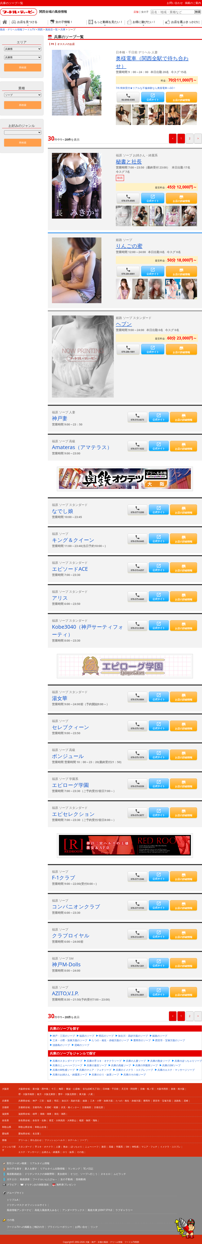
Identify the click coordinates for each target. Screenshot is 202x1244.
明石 (56, 1100)
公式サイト (152, 97)
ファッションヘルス (55, 1140)
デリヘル (22, 1140)
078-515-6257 (137, 568)
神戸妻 (59, 418)
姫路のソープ (159, 1036)
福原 (49, 1100)
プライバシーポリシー (59, 1227)
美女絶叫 (62, 1174)
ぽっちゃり (76, 1146)
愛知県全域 (24, 1133)
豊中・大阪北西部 (67, 1094)
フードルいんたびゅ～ (45, 1179)
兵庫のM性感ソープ (64, 1070)
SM (127, 1146)
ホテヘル (72, 1140)
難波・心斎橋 (73, 1088)
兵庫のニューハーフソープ (67, 1065)
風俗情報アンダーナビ (19, 1210)
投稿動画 (81, 1179)
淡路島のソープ (61, 1045)
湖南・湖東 (45, 1113)
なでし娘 (62, 510)
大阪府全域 (24, 1088)
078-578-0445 (137, 539)
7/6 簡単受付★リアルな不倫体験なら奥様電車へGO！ (146, 88)
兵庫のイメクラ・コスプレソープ (134, 1070)
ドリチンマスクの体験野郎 (39, 1174)
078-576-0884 (137, 697)
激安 (103, 1146)
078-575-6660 (137, 597)
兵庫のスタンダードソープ (67, 1061)
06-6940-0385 (128, 97)
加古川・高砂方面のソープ (133, 1036)
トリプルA (12, 1200)
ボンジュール (68, 755)
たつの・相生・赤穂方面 (128, 1100)
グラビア (12, 1184)
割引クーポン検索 (17, 1163)
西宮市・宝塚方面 (162, 1100)
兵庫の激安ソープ (97, 1065)
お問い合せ (81, 1227)
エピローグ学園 (70, 784)
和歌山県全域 (25, 1126)
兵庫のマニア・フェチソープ (95, 1070)
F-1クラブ (63, 877)
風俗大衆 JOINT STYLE (100, 1210)
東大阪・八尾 (86, 1094)
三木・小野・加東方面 (101, 1100)
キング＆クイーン (73, 539)
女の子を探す (14, 1168)
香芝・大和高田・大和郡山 (62, 1120)
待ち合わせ (36, 1140)
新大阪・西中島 (40, 1088)
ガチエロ (12, 1179)
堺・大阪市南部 (26, 1094)
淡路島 (177, 1100)
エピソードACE (70, 568)
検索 (198, 11)
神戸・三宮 (38, 1100)
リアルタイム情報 (39, 1163)
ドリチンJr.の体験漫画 (37, 1184)
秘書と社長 (129, 161)
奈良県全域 (24, 1120)
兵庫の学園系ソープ (146, 1065)
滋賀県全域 (24, 1113)
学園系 (119, 1146)
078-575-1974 (137, 755)
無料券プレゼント (66, 1184)
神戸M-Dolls (66, 964)
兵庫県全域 (24, 1100)
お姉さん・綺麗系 (51, 1151)
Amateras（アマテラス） (82, 447)
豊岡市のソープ (142, 1040)
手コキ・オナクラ (44, 1146)
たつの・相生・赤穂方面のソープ (110, 1040)
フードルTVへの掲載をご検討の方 (25, 1227)
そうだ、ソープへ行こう (83, 1174)
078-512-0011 (137, 934)
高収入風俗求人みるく (47, 1210)
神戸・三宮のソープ (64, 1036)
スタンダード (25, 1146)
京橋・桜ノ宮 (147, 1088)
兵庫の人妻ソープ (136, 1061)
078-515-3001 (137, 992)
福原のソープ (86, 1036)
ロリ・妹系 (68, 1151)
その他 (80, 1151)
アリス (60, 597)
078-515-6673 (137, 417)
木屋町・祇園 (51, 1107)
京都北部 (98, 1107)
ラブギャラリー (124, 1210)
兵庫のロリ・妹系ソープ (105, 1074)
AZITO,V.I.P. (65, 993)
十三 (53, 1088)
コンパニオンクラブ (76, 906)
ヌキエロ (105, 1174)
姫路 (85, 1100)
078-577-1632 (137, 446)
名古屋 (36, 1133)
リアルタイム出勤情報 (52, 1168)
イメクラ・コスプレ (170, 1146)
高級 (111, 1146)
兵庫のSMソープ (171, 1065)
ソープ (83, 1140)
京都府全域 (24, 1107)
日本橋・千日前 (111, 1088)
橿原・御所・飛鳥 (88, 1120)
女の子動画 (66, 1179)
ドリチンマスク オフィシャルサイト (27, 1205)
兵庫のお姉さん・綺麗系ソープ (70, 1074)
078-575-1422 (137, 726)
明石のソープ (106, 1036)
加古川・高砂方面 (71, 1100)
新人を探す (31, 1168)
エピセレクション (73, 813)
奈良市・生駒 (39, 1120)
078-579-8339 (137, 784)
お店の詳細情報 (181, 97)
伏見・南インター (70, 1107)
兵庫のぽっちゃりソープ (188, 1061)
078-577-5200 (137, 510)
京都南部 (86, 1107)
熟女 (65, 1146)
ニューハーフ (92, 1146)
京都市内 (37, 1107)
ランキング (74, 1168)
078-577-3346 (137, 877)
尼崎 (186, 1100)
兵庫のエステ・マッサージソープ (176, 1070)
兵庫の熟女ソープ (160, 1061)
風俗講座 (25, 1179)
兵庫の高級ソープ (121, 1065)
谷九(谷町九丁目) (91, 1088)
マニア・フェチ (149, 1146)
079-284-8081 (128, 271)
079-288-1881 (128, 349)
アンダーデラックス (73, 1210)
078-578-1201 (137, 963)
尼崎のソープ (81, 1045)
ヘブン (124, 323)
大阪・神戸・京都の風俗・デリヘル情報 (103, 1242)
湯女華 (59, 698)
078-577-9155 (137, 905)
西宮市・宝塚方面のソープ (170, 1040)
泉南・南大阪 (177, 1088)
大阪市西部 (162, 1088)
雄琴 (35, 1113)
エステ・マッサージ (28, 1151)
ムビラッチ (120, 1174)
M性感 (135, 1146)
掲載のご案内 (193, 3)
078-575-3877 (137, 813)
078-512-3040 (137, 625)
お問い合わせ (175, 3)
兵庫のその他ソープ (134, 1074)
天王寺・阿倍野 (129, 1088)
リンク (94, 1227)
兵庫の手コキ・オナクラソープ (104, 1061)
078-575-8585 (128, 198)
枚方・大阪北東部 (46, 1094)
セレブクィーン (70, 726)
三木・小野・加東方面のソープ (70, 1040)
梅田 (61, 1088)
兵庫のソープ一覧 (11, 3)
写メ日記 (88, 1168)
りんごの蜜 (129, 245)
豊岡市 (146, 1100)
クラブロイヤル (70, 935)
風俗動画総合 (14, 1174)
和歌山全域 (40, 1126)
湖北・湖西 (60, 1113)
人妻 (58, 1146)
